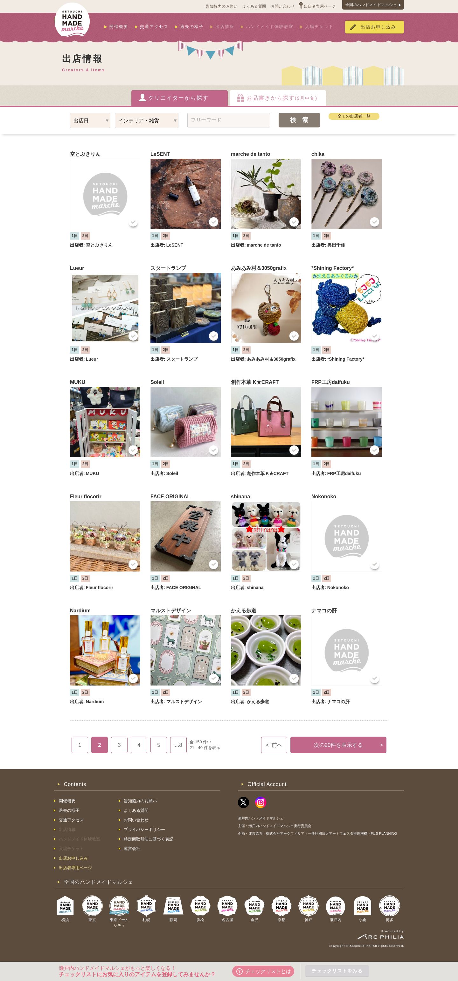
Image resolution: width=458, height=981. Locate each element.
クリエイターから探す (178, 98)
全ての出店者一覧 (354, 116)
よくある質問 (254, 6)
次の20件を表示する (348, 745)
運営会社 (132, 848)
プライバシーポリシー (144, 829)
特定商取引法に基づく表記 (148, 839)
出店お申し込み (378, 27)
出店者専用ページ (320, 6)
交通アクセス (154, 26)
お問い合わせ (283, 6)
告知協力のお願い (222, 6)
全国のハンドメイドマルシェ (371, 5)
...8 (178, 745)
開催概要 (118, 26)
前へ (274, 745)
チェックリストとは (263, 971)
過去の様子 (192, 26)
